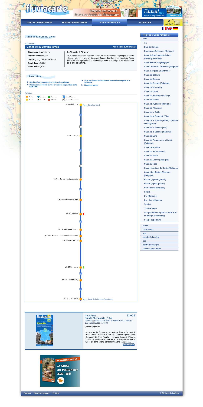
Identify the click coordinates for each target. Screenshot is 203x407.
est (144, 241)
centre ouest (148, 229)
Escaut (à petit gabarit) (154, 184)
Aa (145, 43)
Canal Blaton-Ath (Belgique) (156, 62)
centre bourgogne (151, 245)
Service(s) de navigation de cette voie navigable (49, 82)
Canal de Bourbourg (153, 87)
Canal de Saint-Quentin (154, 151)
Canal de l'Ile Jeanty (153, 108)
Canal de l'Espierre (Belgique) (157, 104)
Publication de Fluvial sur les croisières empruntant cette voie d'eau (53, 86)
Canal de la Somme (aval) (155, 128)
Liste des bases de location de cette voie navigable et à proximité (107, 81)
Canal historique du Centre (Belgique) (161, 168)
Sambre (147, 204)
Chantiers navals (91, 85)
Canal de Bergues (152, 79)
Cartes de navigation (39, 22)
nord (145, 39)
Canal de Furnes (151, 100)
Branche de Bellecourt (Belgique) (159, 51)
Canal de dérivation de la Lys (157, 96)
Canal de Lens (150, 136)
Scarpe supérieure (152, 220)
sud (144, 233)
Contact (27, 393)
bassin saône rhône (152, 249)
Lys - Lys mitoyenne (153, 200)
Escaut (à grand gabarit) (155, 179)
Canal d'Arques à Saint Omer (157, 71)
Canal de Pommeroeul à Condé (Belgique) (158, 141)
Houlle (147, 192)
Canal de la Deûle (152, 112)
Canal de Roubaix (152, 147)
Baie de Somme (151, 47)
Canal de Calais (151, 91)
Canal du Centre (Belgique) (156, 160)
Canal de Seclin (151, 156)
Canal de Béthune (152, 75)
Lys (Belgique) (150, 196)
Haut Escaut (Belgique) (154, 188)
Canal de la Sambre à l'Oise (156, 116)
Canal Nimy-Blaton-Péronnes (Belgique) (157, 173)
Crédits (55, 393)
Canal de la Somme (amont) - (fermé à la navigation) (161, 122)
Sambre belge (150, 208)
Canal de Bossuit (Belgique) (156, 83)
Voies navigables (110, 22)
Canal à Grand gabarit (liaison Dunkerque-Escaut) (157, 57)
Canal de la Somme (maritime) (100, 299)
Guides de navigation (74, 22)
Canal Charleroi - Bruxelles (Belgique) (161, 67)
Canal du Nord (94, 105)
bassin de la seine (151, 237)
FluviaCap (145, 22)
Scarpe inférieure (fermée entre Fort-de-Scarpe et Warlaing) (160, 214)
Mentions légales (41, 393)
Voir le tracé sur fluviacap (124, 47)
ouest (145, 226)
